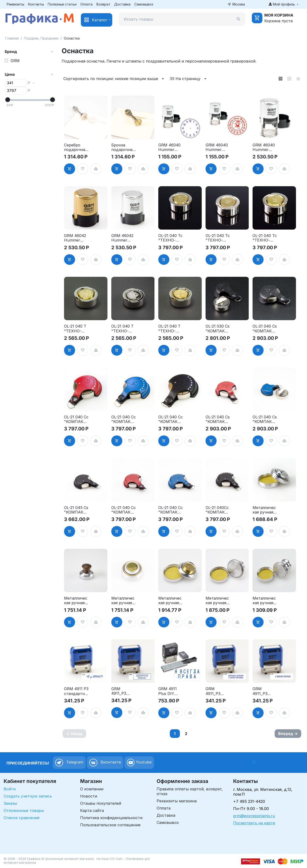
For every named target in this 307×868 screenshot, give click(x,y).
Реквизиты (15, 4)
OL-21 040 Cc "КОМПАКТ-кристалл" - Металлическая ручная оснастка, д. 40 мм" (76, 419)
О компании (91, 789)
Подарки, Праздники (41, 38)
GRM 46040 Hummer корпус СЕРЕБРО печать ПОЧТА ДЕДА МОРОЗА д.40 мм (217, 147)
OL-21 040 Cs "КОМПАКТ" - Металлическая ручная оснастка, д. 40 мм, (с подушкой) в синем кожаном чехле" (265, 419)
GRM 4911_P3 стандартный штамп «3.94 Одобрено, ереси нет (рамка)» (123, 691)
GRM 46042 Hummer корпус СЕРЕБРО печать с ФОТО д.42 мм (122, 238)
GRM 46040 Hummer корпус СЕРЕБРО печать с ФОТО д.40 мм (264, 147)
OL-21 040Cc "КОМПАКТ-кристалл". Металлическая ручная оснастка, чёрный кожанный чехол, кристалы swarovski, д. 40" (218, 510)
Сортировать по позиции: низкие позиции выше (114, 79)
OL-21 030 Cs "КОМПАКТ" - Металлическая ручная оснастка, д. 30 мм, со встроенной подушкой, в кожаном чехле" (218, 328)
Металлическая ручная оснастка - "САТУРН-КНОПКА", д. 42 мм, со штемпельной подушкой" (123, 600)
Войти (10, 789)
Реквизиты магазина (177, 801)
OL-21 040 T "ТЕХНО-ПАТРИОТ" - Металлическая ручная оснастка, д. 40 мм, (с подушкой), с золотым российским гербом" (76, 328)
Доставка (122, 4)
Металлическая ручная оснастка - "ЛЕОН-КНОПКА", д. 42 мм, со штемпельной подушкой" (170, 600)
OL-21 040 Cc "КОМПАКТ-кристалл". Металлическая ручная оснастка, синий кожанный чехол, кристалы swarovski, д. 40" (170, 510)
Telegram (69, 762)
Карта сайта (92, 810)
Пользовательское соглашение (110, 824)
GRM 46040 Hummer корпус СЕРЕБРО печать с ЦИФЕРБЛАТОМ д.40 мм (169, 147)
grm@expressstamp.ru (254, 815)
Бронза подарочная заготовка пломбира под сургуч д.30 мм (122, 147)
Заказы (10, 803)
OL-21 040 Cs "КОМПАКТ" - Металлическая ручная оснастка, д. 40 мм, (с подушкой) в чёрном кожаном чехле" (265, 328)
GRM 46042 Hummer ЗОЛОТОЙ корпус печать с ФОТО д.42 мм (75, 238)
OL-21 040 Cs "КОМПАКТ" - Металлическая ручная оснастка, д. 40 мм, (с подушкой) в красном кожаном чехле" (218, 419)
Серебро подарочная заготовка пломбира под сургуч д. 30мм (75, 147)
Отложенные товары (24, 810)
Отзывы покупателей (100, 803)
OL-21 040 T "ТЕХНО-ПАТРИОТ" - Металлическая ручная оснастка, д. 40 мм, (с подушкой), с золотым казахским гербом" (170, 328)
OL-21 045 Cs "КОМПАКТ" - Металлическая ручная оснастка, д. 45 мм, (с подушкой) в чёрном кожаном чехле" (76, 510)
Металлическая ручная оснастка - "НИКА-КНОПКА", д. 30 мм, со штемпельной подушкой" (265, 600)
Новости (88, 796)
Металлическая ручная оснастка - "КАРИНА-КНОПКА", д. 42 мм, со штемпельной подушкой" (265, 510)
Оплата (86, 4)
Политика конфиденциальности (111, 817)
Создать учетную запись (28, 796)
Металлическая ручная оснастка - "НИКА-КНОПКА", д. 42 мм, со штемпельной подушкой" (218, 600)
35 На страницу (189, 79)
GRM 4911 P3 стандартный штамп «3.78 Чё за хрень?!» (76, 691)
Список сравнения (21, 817)
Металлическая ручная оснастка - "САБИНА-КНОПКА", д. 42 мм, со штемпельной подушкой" (76, 600)
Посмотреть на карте (254, 823)
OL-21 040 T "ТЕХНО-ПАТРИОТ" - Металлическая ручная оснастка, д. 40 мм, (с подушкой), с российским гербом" (123, 328)
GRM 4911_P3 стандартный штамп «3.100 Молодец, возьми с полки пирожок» (217, 691)
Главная (12, 38)
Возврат (103, 4)
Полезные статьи (62, 4)
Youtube (139, 762)
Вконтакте (105, 762)
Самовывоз (143, 4)
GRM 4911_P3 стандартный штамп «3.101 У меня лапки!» (264, 691)
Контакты (36, 4)
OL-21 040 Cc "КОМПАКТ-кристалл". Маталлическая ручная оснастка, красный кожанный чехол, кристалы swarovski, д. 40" (123, 510)
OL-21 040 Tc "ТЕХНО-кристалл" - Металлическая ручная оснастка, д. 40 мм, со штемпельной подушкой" (170, 238)
